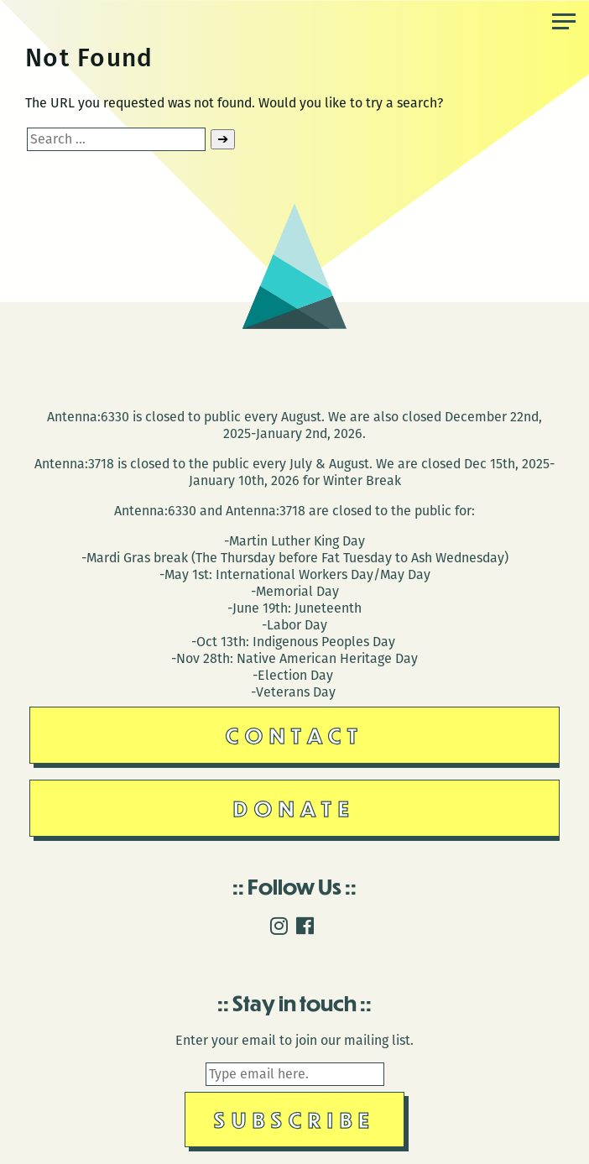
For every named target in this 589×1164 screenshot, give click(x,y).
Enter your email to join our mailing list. (294, 1040)
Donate (294, 808)
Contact (295, 735)
